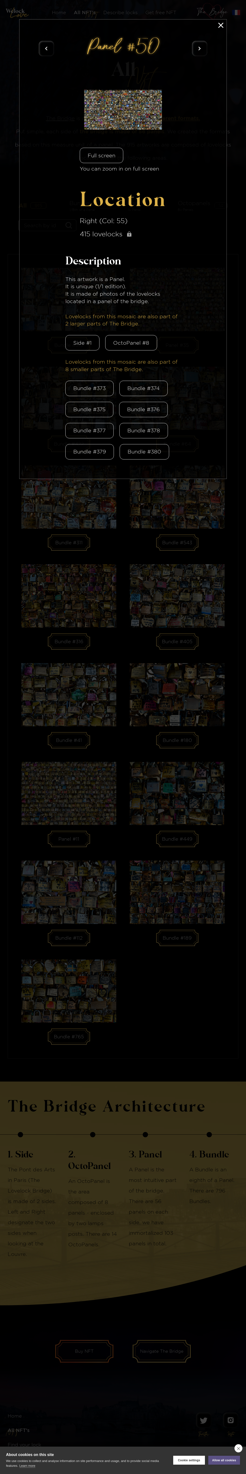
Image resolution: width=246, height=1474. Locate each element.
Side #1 (82, 343)
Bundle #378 (143, 430)
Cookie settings (189, 1460)
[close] (238, 1448)
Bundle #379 (89, 451)
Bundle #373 (89, 388)
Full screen (101, 155)
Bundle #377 (89, 430)
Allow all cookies (224, 1460)
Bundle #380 (144, 451)
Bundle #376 (143, 409)
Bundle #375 (89, 409)
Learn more (27, 1466)
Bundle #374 (143, 388)
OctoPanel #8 (131, 343)
